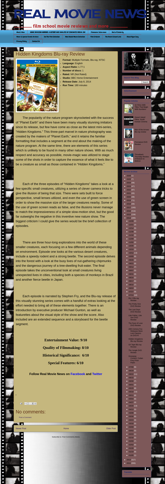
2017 (129, 207)
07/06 (131, 367)
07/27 (131, 292)
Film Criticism (95, 37)
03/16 (131, 423)
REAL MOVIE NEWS (80, 14)
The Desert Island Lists (113, 37)
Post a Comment (25, 417)
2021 (129, 193)
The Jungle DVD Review (135, 351)
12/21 (131, 225)
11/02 (131, 242)
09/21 (131, 263)
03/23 (131, 420)
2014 (129, 218)
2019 (129, 200)
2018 (129, 204)
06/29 (131, 371)
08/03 (131, 288)
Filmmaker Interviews (98, 32)
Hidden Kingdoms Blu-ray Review (136, 340)
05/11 (131, 395)
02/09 (131, 441)
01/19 (131, 452)
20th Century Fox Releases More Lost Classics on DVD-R (136, 332)
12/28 (131, 221)
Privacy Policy (21, 41)
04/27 (131, 402)
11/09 (131, 239)
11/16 (131, 235)
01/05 (131, 455)
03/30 (131, 416)
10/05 (131, 256)
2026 (129, 176)
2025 (129, 179)
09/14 (131, 267)
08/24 (131, 278)
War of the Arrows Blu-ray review (142, 131)
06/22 (131, 374)
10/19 (131, 249)
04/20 (131, 406)
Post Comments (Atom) (71, 437)
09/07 (131, 270)
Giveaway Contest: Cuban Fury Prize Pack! (136, 359)
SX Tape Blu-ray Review (135, 346)
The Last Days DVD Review (135, 311)
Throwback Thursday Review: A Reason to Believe (142, 157)
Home (66, 428)
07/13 (131, 295)
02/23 (131, 434)
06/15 (131, 378)
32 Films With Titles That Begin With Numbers (141, 107)
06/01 (131, 385)
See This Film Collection (52, 37)
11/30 (131, 232)
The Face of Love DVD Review (136, 324)
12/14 (131, 228)
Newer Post (21, 428)
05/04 (131, 399)
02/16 (131, 438)
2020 (129, 197)
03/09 (131, 427)
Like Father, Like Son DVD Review (135, 317)
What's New (20, 32)
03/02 (131, 431)
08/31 (131, 274)
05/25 (131, 388)
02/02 (131, 445)
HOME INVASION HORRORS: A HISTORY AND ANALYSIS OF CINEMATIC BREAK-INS (57, 32)
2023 (129, 186)
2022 (129, 190)
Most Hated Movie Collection (75, 37)
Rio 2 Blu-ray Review (134, 299)
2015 (129, 214)
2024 (129, 183)
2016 (129, 211)
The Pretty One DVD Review (135, 305)
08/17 (131, 281)
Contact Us (36, 41)
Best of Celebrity (118, 32)
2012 (129, 463)
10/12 (131, 253)
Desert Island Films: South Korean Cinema (141, 119)
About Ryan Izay (133, 37)
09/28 (131, 260)
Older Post (111, 428)
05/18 (131, 392)
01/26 (131, 448)
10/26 (131, 246)
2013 (129, 460)
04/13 (131, 409)
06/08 (131, 381)
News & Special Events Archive (27, 37)
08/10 (131, 285)
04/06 (131, 413)
